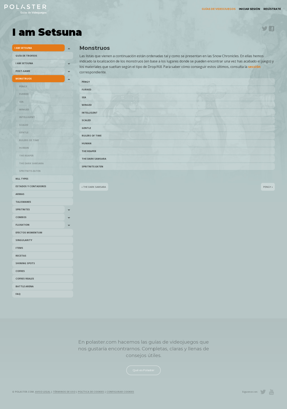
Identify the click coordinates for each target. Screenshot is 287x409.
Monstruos (24, 78)
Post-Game (23, 71)
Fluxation (22, 224)
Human (24, 147)
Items (19, 247)
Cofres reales (25, 278)
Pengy (23, 86)
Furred (24, 93)
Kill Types (22, 178)
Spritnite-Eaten (30, 170)
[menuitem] (218, 9)
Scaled (23, 124)
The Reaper (26, 155)
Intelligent (27, 117)
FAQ (18, 293)
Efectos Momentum (29, 232)
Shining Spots (25, 263)
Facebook (271, 28)
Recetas (21, 255)
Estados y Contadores (31, 186)
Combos (21, 217)
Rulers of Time (29, 140)
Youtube (271, 392)
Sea (21, 101)
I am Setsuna (23, 47)
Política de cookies (91, 391)
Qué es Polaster (143, 370)
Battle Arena (25, 286)
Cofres (20, 271)
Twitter (264, 28)
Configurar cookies (120, 391)
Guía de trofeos (26, 55)
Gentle (23, 132)
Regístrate (272, 9)
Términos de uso (64, 391)
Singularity (24, 240)
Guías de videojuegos (219, 9)
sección (254, 66)
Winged (24, 109)
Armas (20, 194)
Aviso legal (42, 391)
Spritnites (23, 209)
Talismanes (23, 201)
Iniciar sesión (249, 9)
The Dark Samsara (31, 163)
